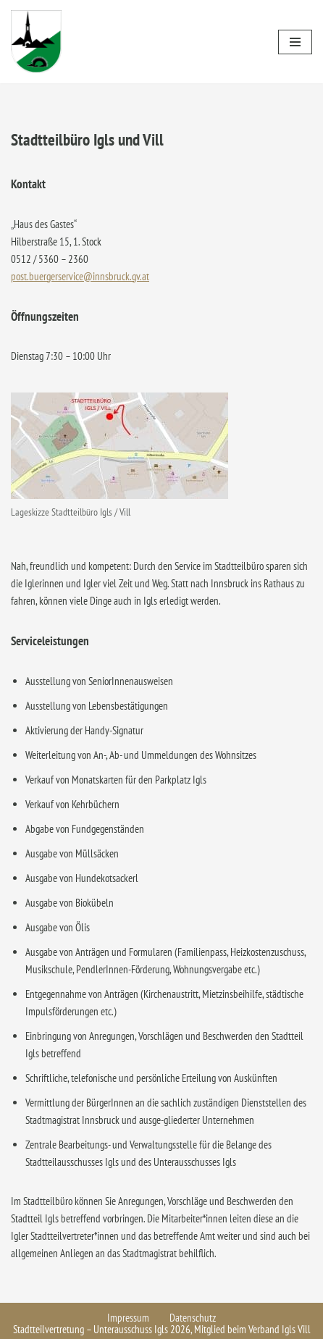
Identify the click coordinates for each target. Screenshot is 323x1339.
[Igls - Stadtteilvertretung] (36, 41)
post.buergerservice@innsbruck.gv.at (80, 276)
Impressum (128, 1318)
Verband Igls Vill (279, 1329)
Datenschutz (192, 1318)
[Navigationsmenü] (295, 42)
